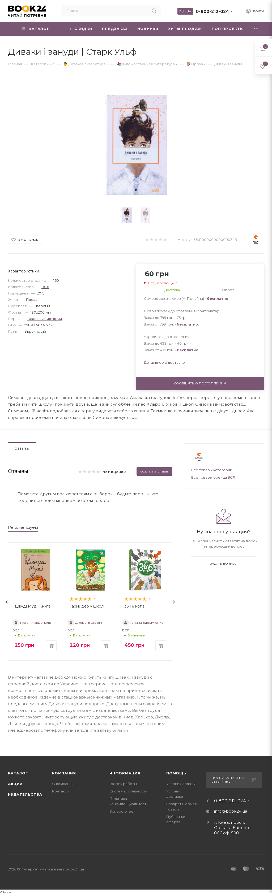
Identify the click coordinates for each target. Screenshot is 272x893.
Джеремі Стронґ (85, 623)
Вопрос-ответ (122, 811)
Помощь (176, 773)
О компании (63, 784)
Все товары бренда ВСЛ (213, 477)
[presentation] (6, 602)
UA (188, 11)
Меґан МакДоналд (31, 623)
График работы (123, 784)
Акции (15, 784)
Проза (31, 299)
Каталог (18, 773)
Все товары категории (211, 470)
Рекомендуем (23, 527)
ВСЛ (45, 287)
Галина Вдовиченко (143, 623)
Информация (125, 773)
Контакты (60, 791)
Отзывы (22, 448)
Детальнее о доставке (164, 362)
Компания (64, 773)
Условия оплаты (181, 784)
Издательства (25, 794)
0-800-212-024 (212, 11)
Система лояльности (128, 791)
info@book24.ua (230, 811)
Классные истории (44, 319)
